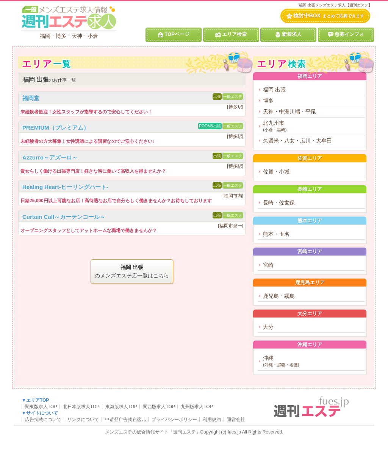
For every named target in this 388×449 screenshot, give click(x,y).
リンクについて (83, 419)
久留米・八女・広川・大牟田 (297, 141)
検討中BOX (325, 15)
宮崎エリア (309, 251)
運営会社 (236, 419)
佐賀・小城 (276, 172)
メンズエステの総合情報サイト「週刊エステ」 (152, 432)
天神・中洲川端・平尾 (289, 111)
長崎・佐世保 (279, 203)
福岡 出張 (274, 90)
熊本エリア (309, 220)
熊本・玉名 (276, 234)
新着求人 (288, 34)
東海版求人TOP (121, 406)
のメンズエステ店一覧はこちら (132, 271)
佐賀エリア (309, 158)
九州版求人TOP (197, 406)
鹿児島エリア (310, 282)
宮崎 (268, 265)
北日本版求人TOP (81, 406)
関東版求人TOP (41, 406)
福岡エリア (309, 76)
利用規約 (212, 419)
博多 (268, 101)
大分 (268, 327)
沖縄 (313, 361)
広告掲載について (43, 419)
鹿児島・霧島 (279, 296)
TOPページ (173, 34)
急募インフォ (346, 34)
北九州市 (313, 126)
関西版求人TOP (159, 406)
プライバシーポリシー (174, 419)
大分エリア (309, 313)
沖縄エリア (309, 344)
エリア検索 (231, 34)
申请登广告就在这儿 (125, 419)
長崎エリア (309, 189)
